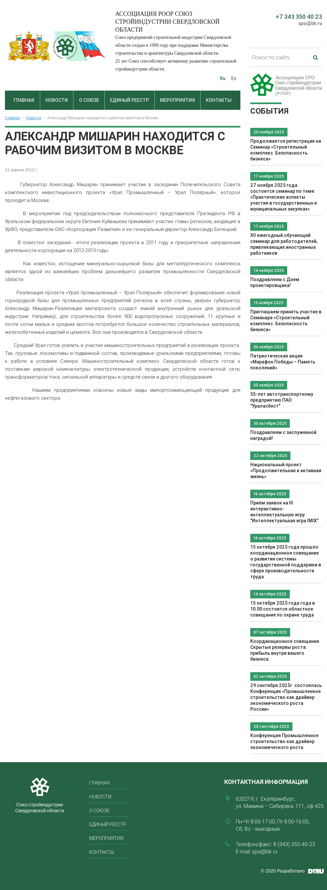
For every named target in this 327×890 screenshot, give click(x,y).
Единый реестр (129, 100)
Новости (56, 100)
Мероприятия (177, 100)
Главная (24, 100)
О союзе (89, 100)
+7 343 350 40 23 (299, 16)
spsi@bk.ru (310, 23)
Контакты (219, 100)
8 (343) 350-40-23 (294, 844)
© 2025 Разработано (283, 871)
